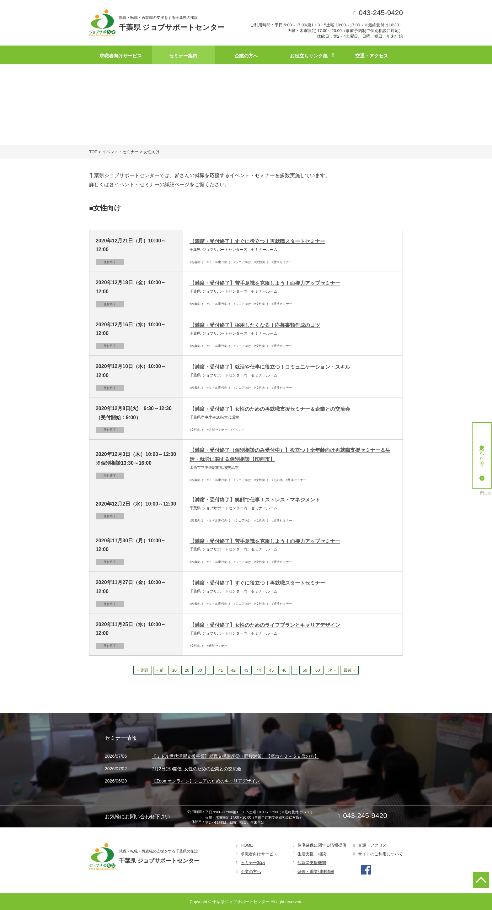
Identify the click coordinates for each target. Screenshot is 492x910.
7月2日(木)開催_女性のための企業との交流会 (196, 768)
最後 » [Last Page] (349, 670)
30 (199, 670)
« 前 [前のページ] (160, 670)
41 (220, 670)
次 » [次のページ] (332, 670)
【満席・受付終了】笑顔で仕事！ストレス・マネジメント (255, 499)
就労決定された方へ (482, 461)
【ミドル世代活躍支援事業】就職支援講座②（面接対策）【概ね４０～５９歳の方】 (235, 756)
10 (174, 670)
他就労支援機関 (311, 862)
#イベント (238, 429)
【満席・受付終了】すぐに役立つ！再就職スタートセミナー (257, 241)
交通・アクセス (371, 55)
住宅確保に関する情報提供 (321, 845)
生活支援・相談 (311, 854)
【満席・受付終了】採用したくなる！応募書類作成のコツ (255, 325)
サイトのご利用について (380, 854)
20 (187, 670)
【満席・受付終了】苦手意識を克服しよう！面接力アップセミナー (265, 283)
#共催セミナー (217, 429)
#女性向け (261, 262)
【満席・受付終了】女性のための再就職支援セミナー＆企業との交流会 (270, 409)
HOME (247, 845)
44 (258, 670)
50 (305, 670)
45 (271, 670)
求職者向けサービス (120, 55)
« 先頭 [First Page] (142, 670)
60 (317, 670)
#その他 (277, 480)
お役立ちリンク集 (309, 55)
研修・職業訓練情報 (315, 871)
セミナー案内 (183, 55)
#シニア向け (242, 262)
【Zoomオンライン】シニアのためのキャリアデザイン (206, 781)
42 (233, 670)
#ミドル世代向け (219, 262)
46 (284, 670)
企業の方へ (246, 55)
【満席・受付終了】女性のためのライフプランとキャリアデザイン (265, 625)
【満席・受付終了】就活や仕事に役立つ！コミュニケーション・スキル (270, 367)
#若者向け (197, 262)
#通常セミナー (282, 262)
